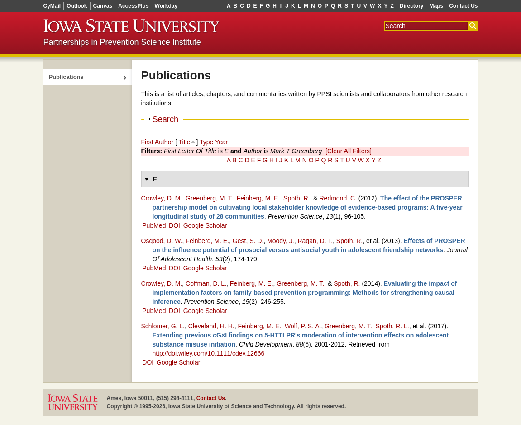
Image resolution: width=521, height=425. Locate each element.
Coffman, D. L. (206, 283)
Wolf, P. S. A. (303, 326)
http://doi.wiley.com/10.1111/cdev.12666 (209, 353)
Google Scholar (205, 225)
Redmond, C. (337, 198)
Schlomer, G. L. (163, 326)
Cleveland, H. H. (211, 326)
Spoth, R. (296, 198)
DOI (174, 225)
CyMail (52, 6)
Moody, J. (280, 240)
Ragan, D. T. (315, 240)
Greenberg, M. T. (209, 198)
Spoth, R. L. (392, 326)
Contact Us (463, 6)
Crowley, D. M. (161, 198)
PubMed (154, 225)
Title (185, 142)
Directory (412, 6)
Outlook (77, 6)
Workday (166, 6)
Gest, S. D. (248, 240)
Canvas (103, 6)
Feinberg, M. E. (258, 198)
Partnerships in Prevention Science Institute (122, 42)
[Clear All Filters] (348, 151)
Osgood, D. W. (161, 240)
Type (206, 142)
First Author (157, 142)
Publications (66, 76)
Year (221, 142)
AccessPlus (133, 6)
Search (166, 119)
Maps (436, 6)
